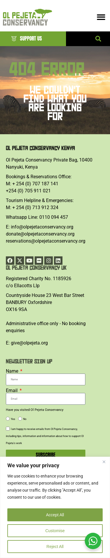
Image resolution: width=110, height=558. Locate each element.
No (24, 419)
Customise (55, 530)
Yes (13, 419)
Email (12, 390)
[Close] (103, 461)
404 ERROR (46, 75)
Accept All (55, 514)
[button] (98, 38)
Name (12, 371)
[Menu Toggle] (101, 17)
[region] (55, 507)
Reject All (54, 546)
